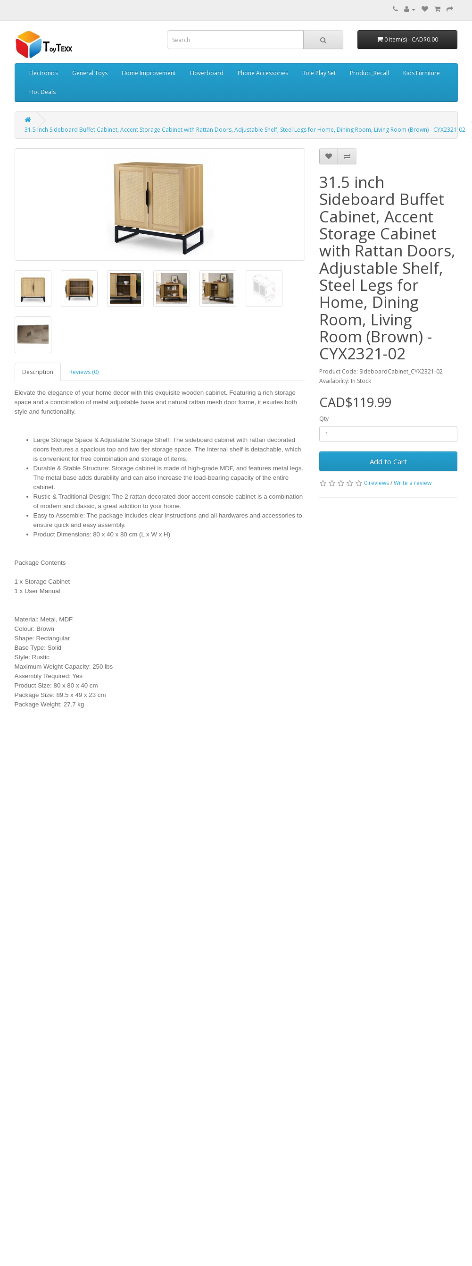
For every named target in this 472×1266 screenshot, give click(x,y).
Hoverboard (207, 73)
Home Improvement (149, 73)
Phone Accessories (263, 73)
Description (37, 372)
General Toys (90, 73)
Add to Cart (388, 461)
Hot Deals (42, 92)
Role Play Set (319, 73)
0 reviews (376, 483)
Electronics (43, 73)
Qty (324, 419)
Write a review (412, 483)
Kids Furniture (421, 73)
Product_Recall (369, 73)
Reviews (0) (84, 372)
